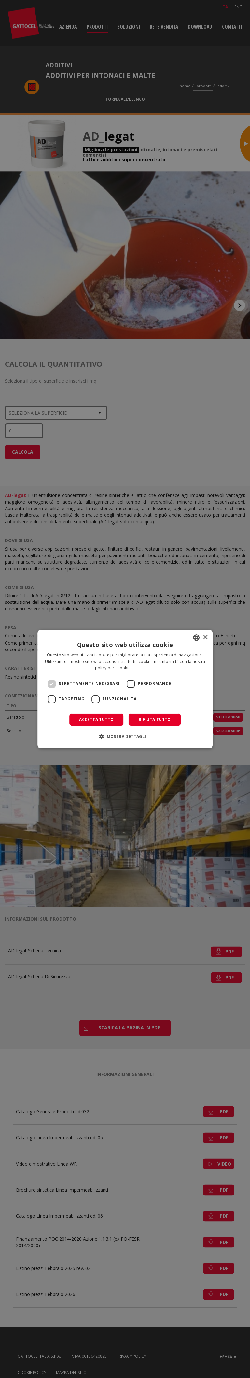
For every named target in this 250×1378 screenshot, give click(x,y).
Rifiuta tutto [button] (155, 719)
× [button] (205, 637)
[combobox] (196, 637)
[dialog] (125, 689)
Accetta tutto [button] (96, 719)
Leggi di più (144, 668)
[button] (125, 736)
